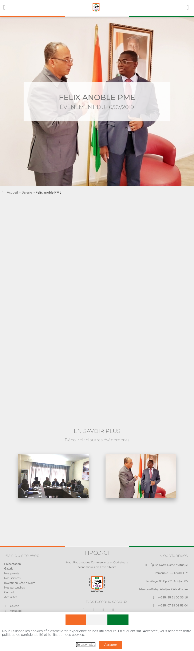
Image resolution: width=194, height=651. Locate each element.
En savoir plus (85, 645)
